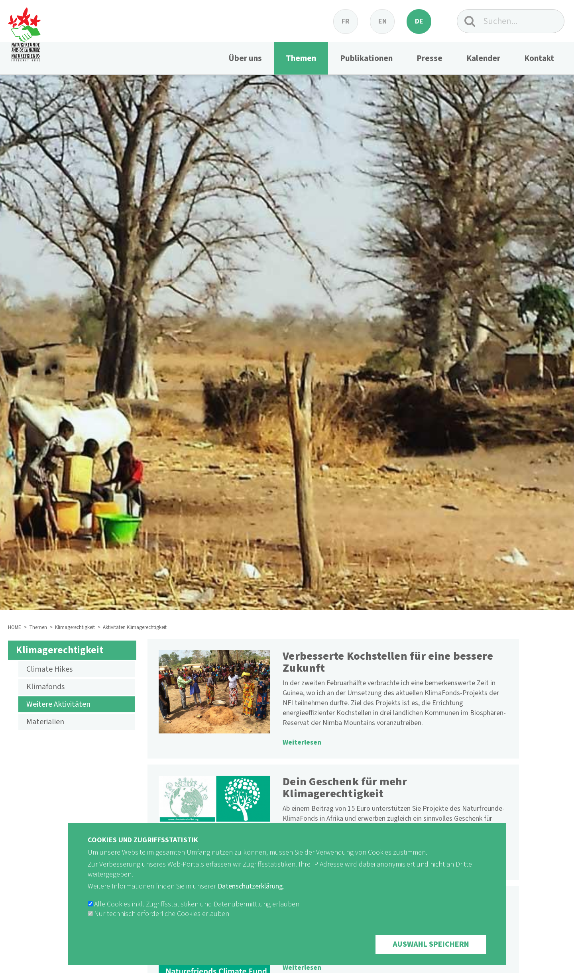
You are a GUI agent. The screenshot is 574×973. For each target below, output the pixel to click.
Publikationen (366, 58)
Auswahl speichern (431, 955)
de (419, 21)
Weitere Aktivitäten (58, 704)
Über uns (245, 58)
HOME (14, 627)
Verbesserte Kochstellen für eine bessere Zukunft (388, 662)
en (382, 21)
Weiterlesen (302, 742)
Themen (301, 58)
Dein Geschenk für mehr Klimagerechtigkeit (345, 788)
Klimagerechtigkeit (75, 627)
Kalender (483, 58)
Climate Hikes (49, 669)
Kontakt (539, 58)
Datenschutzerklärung (250, 898)
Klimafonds (45, 686)
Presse (429, 58)
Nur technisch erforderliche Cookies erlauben (161, 925)
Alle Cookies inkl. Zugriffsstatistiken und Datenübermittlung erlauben (196, 916)
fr (346, 21)
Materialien (45, 721)
